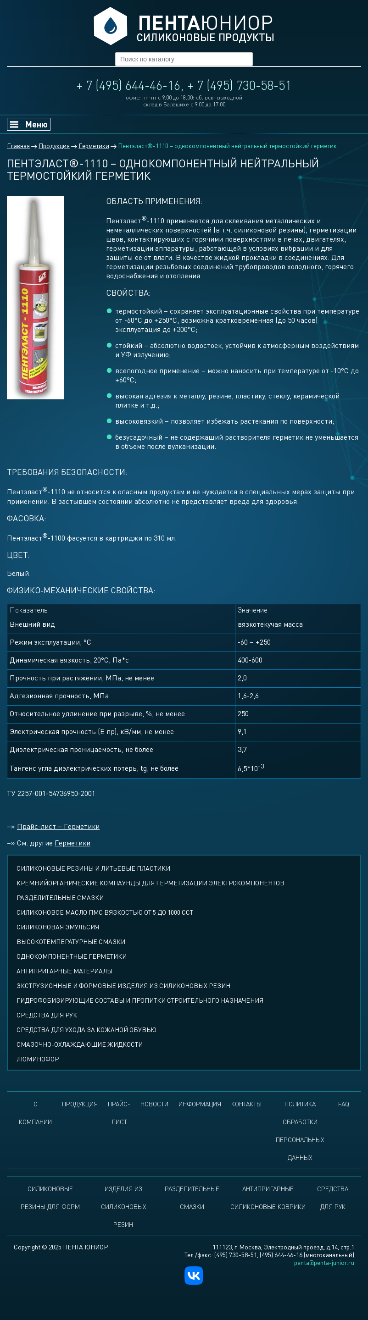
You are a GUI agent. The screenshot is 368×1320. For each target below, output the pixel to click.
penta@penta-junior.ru (324, 1262)
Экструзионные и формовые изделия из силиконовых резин (123, 985)
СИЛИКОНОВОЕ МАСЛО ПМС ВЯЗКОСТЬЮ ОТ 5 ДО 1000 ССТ (105, 912)
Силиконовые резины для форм (50, 1197)
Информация (199, 1104)
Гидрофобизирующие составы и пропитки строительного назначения (140, 1000)
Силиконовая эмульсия (58, 927)
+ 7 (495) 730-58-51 (239, 85)
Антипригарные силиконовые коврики (268, 1197)
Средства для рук (47, 1015)
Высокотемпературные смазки (71, 941)
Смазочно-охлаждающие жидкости (80, 1044)
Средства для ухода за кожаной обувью (86, 1029)
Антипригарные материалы (64, 971)
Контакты (246, 1104)
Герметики (72, 842)
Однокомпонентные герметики (72, 956)
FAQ (343, 1104)
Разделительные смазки (60, 897)
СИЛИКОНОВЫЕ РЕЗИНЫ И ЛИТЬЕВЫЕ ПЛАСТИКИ (93, 868)
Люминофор (38, 1059)
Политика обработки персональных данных (300, 1130)
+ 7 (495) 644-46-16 (128, 85)
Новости (154, 1104)
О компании (35, 1113)
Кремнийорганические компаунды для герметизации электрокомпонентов (150, 883)
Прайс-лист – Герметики (58, 826)
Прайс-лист (119, 1113)
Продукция (80, 1104)
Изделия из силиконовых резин (123, 1206)
